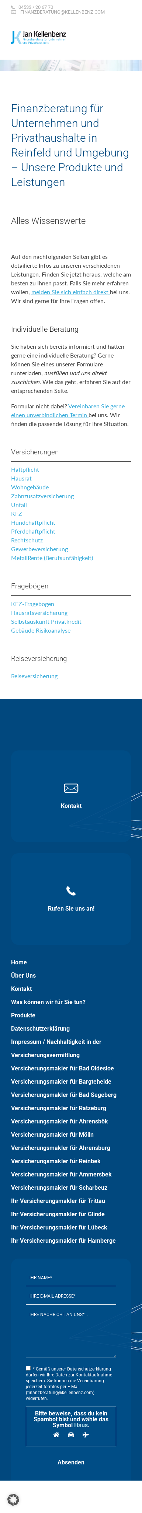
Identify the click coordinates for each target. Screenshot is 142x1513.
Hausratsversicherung (39, 612)
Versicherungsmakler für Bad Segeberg (64, 1094)
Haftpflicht (25, 469)
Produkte (23, 1015)
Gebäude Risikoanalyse (40, 630)
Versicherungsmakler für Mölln (52, 1134)
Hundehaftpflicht (33, 522)
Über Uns (23, 975)
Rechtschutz (27, 539)
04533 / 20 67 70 (35, 7)
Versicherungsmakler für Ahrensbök (59, 1121)
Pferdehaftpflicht (33, 531)
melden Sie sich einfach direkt (70, 291)
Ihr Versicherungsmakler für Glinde (58, 1214)
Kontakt (71, 796)
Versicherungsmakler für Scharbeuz (59, 1187)
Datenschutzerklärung (40, 1028)
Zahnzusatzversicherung (42, 495)
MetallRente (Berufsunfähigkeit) (52, 557)
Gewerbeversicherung (39, 548)
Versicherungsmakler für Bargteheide (61, 1081)
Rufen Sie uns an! (71, 899)
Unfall (19, 504)
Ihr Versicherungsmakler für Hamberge (63, 1240)
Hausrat (21, 478)
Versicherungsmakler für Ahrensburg (60, 1147)
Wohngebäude (30, 486)
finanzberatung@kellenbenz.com (62, 12)
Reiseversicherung (34, 675)
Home (19, 962)
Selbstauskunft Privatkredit (46, 621)
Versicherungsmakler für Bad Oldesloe (62, 1068)
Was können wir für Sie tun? (48, 1002)
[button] (13, 1499)
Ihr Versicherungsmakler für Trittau (58, 1200)
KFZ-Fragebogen (32, 603)
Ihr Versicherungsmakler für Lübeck (59, 1227)
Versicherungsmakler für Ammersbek (61, 1174)
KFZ (16, 513)
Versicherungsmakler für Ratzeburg (58, 1108)
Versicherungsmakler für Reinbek (56, 1161)
